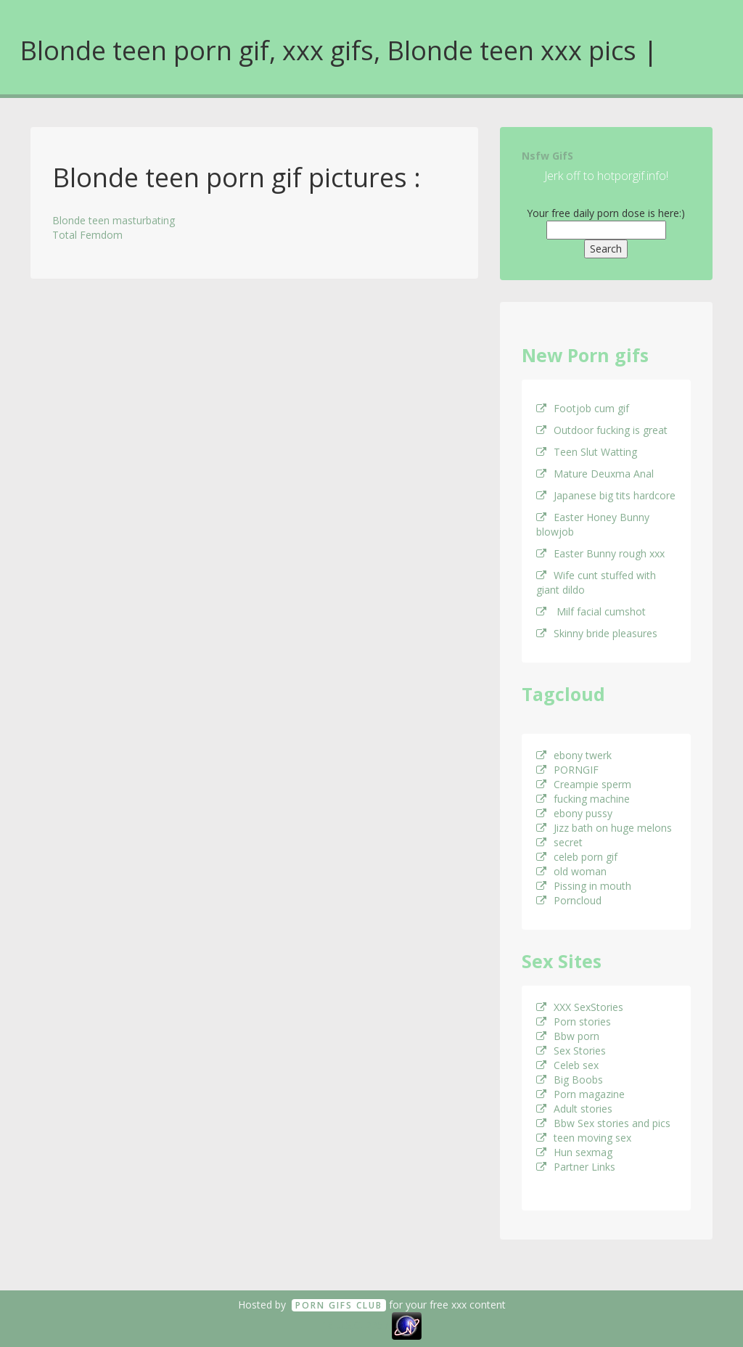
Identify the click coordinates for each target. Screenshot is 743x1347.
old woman (571, 871)
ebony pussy (574, 813)
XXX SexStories (579, 1007)
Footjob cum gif (582, 408)
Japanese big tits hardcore (606, 495)
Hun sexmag (574, 1152)
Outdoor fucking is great (602, 430)
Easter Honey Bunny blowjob (592, 524)
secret (559, 842)
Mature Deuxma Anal (595, 473)
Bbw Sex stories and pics (603, 1123)
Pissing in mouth (583, 886)
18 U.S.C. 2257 (355, 1325)
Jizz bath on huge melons (604, 828)
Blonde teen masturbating (113, 220)
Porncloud (569, 900)
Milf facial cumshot (591, 611)
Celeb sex (567, 1065)
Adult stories (574, 1108)
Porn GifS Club (338, 1305)
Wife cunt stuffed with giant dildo (596, 582)
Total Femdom (87, 235)
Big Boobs (569, 1079)
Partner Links (575, 1167)
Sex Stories (571, 1050)
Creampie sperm (583, 784)
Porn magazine (580, 1094)
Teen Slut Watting (586, 452)
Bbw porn (567, 1036)
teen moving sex (583, 1138)
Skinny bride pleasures (596, 633)
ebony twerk (574, 755)
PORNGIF (567, 770)
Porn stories (573, 1021)
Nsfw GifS (547, 156)
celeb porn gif (576, 857)
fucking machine (583, 799)
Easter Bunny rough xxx (600, 553)
